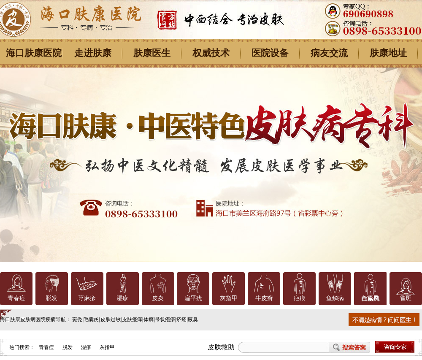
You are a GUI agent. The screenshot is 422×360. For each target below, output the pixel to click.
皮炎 (158, 298)
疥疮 (181, 319)
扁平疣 (193, 298)
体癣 (148, 319)
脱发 (51, 298)
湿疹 (122, 298)
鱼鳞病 (335, 298)
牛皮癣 (264, 298)
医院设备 (270, 53)
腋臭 (193, 319)
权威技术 (211, 53)
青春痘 (16, 298)
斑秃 (77, 319)
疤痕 (300, 298)
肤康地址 (388, 53)
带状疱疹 (165, 319)
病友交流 (329, 53)
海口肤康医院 (34, 53)
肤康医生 (151, 53)
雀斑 (405, 298)
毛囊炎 (91, 319)
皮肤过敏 (110, 319)
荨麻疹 (87, 298)
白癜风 (370, 298)
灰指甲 (229, 298)
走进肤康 (92, 53)
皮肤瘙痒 (132, 319)
